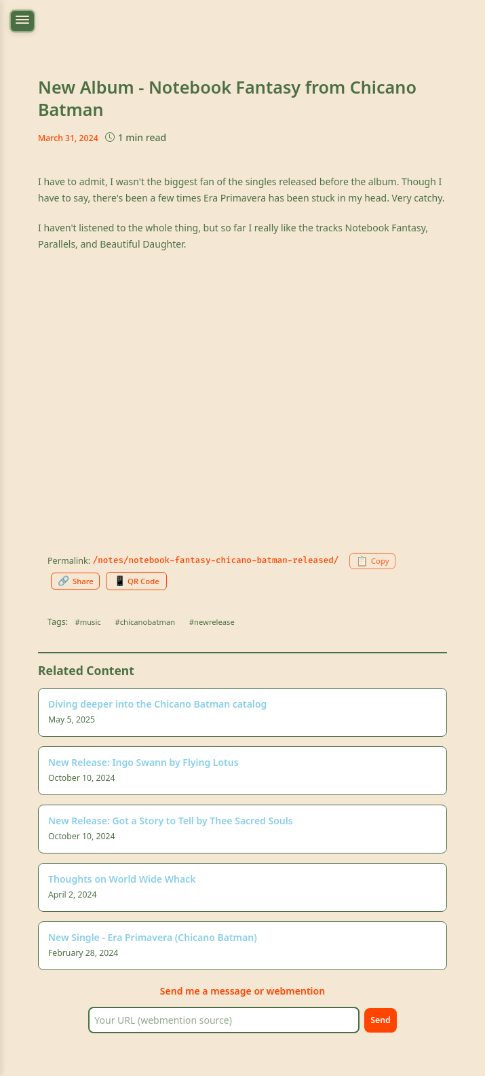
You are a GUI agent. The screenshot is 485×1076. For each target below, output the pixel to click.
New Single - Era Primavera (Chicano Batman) (152, 937)
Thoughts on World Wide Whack (121, 878)
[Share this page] (75, 581)
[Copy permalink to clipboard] (372, 561)
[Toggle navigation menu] (22, 21)
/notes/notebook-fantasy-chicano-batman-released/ (216, 560)
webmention (296, 990)
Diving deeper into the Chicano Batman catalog (157, 703)
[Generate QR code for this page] (136, 581)
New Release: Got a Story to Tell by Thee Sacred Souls (170, 820)
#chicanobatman (145, 622)
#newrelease (212, 622)
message (231, 990)
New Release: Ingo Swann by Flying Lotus (143, 762)
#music (88, 622)
